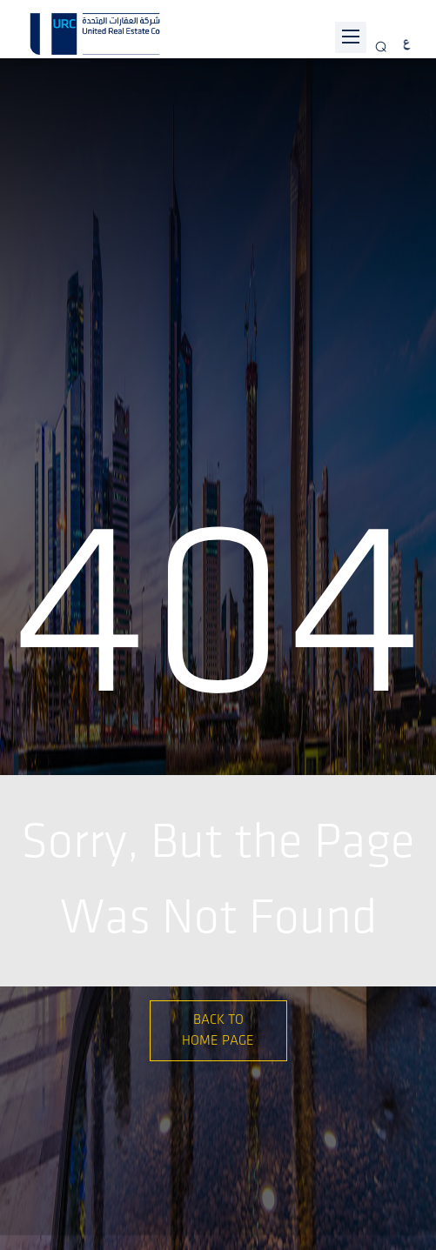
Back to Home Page (218, 1030)
